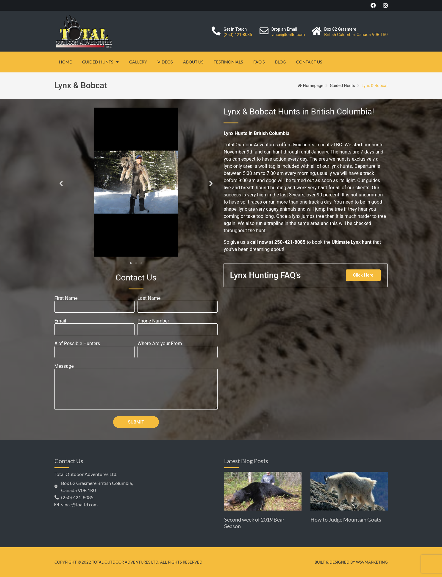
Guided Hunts (100, 62)
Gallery (138, 61)
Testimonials (228, 61)
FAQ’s (259, 61)
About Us (193, 61)
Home (65, 61)
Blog (280, 61)
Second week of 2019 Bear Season (254, 522)
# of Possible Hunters (77, 343)
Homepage (313, 85)
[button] (61, 183)
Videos (165, 61)
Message (64, 366)
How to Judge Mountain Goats (345, 519)
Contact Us (309, 61)
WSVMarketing (372, 562)
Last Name (149, 298)
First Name (66, 298)
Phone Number (153, 321)
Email (60, 321)
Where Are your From (160, 343)
